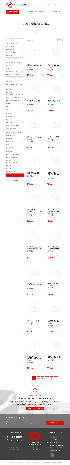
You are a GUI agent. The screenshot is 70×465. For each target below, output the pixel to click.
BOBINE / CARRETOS (12, 59)
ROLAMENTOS (10, 168)
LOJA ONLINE (12, 12)
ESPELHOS (9, 103)
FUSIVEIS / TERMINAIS (12, 126)
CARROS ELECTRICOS (12, 71)
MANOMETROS (10, 148)
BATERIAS (9, 56)
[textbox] (42, 5)
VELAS (41, 27)
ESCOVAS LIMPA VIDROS (13, 100)
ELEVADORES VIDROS (12, 97)
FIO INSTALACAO (11, 122)
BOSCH (8, 65)
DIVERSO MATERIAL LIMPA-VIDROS (14, 85)
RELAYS (8, 165)
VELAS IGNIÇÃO (10, 178)
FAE (7, 107)
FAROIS (8, 110)
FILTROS (8, 119)
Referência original (39, 8)
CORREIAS (9, 81)
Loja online (35, 27)
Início (28, 27)
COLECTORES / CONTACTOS (14, 78)
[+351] (14, 437)
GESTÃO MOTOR (11, 129)
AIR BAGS (9, 40)
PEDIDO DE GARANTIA (55, 448)
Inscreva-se (55, 423)
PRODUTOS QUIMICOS (12, 157)
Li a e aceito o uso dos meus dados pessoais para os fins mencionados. (23, 423)
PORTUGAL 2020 (55, 450)
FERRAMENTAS (10, 116)
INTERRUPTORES (11, 135)
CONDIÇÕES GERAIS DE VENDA (55, 438)
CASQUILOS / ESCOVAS (12, 75)
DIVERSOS (9, 89)
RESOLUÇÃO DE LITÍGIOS (55, 445)
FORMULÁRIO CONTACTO (35, 408)
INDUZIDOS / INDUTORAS (13, 132)
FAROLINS (9, 113)
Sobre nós (33, 12)
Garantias (43, 12)
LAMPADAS (9, 141)
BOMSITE (60, 462)
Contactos (53, 12)
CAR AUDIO (9, 68)
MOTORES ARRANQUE (12, 154)
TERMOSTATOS (10, 172)
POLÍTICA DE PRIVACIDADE (55, 442)
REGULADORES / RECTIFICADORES (11, 161)
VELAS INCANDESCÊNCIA (12, 180)
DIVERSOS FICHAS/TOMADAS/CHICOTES (15, 93)
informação (11, 423)
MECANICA (9, 151)
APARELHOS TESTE (11, 49)
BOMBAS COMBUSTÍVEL (13, 62)
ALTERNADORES (11, 46)
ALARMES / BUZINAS (12, 43)
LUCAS (8, 145)
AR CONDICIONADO (12, 52)
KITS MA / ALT (10, 138)
